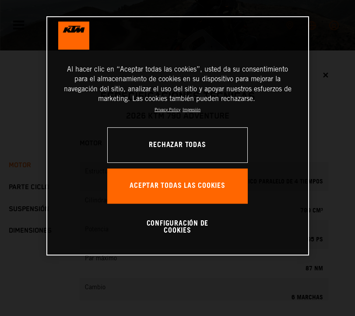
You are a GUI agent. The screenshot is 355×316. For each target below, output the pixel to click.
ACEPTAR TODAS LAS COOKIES (177, 186)
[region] (177, 135)
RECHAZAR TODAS (177, 145)
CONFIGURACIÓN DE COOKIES (178, 227)
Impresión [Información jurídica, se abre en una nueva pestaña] (191, 109)
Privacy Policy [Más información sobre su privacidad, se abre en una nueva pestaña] (167, 109)
